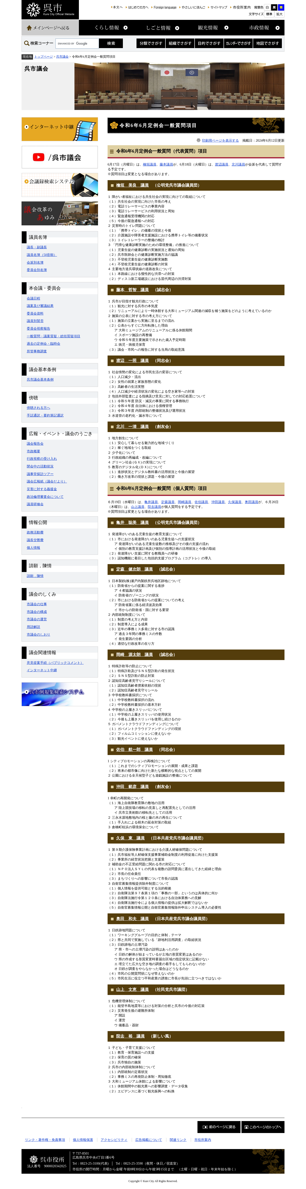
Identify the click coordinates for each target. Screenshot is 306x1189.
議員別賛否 (35, 321)
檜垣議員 (149, 164)
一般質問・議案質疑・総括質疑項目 (53, 336)
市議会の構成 (37, 612)
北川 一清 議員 (132, 426)
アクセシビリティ (114, 1140)
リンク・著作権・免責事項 (45, 1140)
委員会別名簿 (37, 270)
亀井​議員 (151, 502)
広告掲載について (148, 1140)
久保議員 (234, 502)
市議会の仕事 (37, 604)
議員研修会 (35, 504)
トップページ (43, 56)
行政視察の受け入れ (42, 459)
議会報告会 (35, 443)
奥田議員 (251, 502)
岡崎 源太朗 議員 (134, 654)
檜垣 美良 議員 (132, 185)
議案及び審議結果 (40, 306)
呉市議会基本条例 (40, 379)
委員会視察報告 (38, 328)
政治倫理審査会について (45, 497)
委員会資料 (35, 313)
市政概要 (33, 451)
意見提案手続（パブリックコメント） (55, 663)
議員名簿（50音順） (42, 255)
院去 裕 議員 (130, 1036)
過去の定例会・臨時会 (43, 343)
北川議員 (238, 164)
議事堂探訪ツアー (40, 474)
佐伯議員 (201, 502)
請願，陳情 (35, 576)
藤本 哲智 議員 (132, 290)
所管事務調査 (37, 351)
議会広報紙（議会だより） (47, 481)
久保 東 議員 (130, 838)
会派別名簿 (35, 262)
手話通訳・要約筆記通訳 (45, 415)
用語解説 (33, 627)
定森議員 (168, 502)
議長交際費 (35, 540)
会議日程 (33, 298)
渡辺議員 (221, 164)
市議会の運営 (37, 619)
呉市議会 (62, 56)
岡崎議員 (184, 502)
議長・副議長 (37, 247)
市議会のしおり (38, 634)
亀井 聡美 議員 (132, 522)
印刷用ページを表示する (220, 140)
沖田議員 (218, 502)
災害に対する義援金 (42, 489)
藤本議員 (166, 164)
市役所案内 (202, 1140)
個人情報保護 (83, 1140)
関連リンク (178, 1140)
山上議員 (137, 507)
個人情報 (33, 548)
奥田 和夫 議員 (132, 919)
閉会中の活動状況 (40, 466)
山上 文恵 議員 (132, 989)
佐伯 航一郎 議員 (134, 749)
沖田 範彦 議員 (132, 786)
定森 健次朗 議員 (134, 569)
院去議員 (154, 507)
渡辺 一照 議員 (132, 360)
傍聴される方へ (38, 408)
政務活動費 (35, 532)
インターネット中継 (42, 670)
